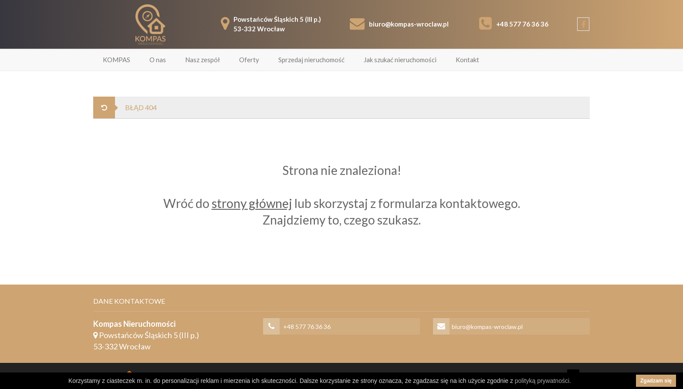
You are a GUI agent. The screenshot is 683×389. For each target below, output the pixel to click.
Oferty (249, 60)
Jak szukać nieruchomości (400, 60)
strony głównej (252, 203)
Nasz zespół (202, 60)
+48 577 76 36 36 (522, 24)
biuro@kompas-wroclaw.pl (409, 24)
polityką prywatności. (543, 380)
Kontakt (467, 60)
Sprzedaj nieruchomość (311, 60)
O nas (157, 60)
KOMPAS (116, 60)
